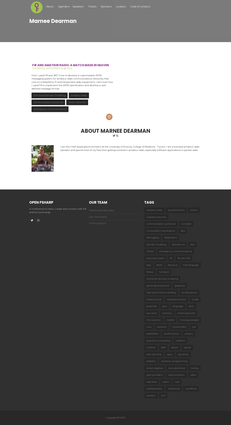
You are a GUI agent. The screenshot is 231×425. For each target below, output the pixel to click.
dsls (192, 244)
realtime (180, 340)
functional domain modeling (49, 95)
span (170, 354)
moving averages (189, 320)
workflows (191, 388)
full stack (164, 272)
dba (182, 230)
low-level (151, 313)
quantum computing (158, 340)
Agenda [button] (62, 6)
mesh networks (77, 102)
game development (157, 285)
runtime (150, 347)
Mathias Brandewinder (101, 210)
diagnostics (170, 237)
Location (121, 6)
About (50, 6)
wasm (165, 381)
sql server (183, 354)
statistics (151, 361)
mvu (148, 326)
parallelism (152, 333)
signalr (187, 347)
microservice (153, 320)
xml (163, 395)
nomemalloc (179, 326)
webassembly (154, 388)
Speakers (78, 6)
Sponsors (106, 6)
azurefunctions (176, 210)
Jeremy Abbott (97, 223)
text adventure (176, 368)
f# (171, 258)
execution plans (155, 258)
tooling (194, 368)
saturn (174, 347)
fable (159, 265)
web (177, 381)
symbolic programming (174, 361)
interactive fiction (176, 299)
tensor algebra (154, 368)
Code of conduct (140, 6)
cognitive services (156, 217)
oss (194, 326)
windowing (174, 388)
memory (167, 313)
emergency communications (50, 109)
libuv (191, 306)
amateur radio (79, 95)
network (161, 326)
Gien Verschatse (98, 216)
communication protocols (48, 102)
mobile (170, 320)
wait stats (151, 381)
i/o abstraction (189, 292)
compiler (186, 223)
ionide (195, 299)
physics (189, 333)
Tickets (92, 6)
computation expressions (160, 230)
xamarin (150, 395)
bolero (194, 210)
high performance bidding (161, 292)
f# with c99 (184, 258)
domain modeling (156, 244)
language (178, 306)
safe (163, 347)
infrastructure (153, 299)
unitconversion (176, 374)
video (193, 374)
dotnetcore (178, 244)
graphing (180, 285)
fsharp (150, 272)
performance (171, 333)
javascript (151, 306)
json (164, 306)
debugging (152, 237)
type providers (154, 374)
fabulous (173, 265)
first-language (191, 265)
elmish (150, 251)
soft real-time (153, 354)
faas (148, 265)
